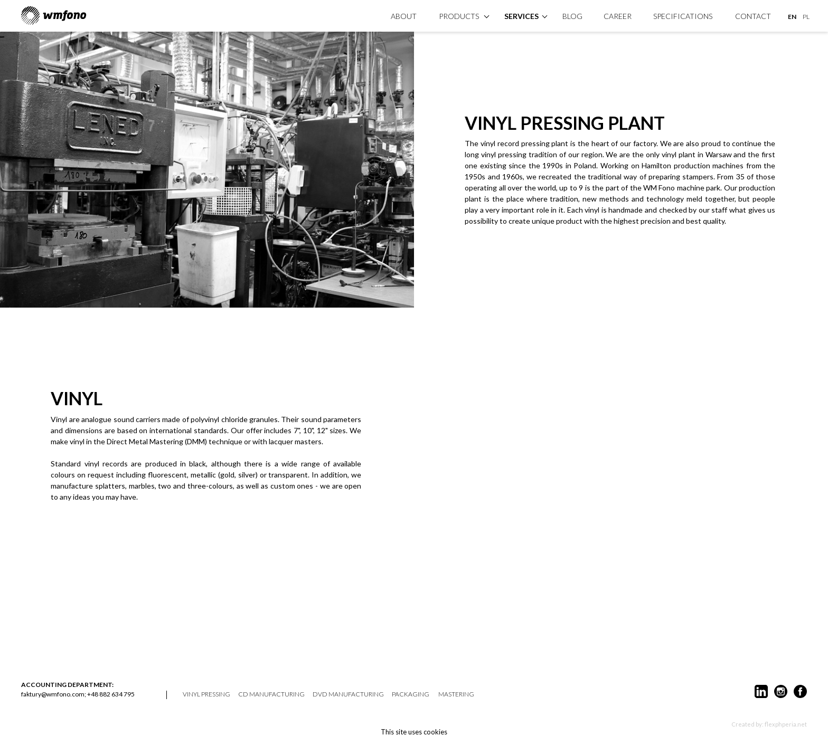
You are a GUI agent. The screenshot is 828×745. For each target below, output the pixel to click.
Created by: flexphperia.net (769, 724)
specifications (682, 16)
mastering (456, 694)
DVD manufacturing (348, 694)
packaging (410, 694)
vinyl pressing (206, 694)
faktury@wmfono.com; (53, 694)
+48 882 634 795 (111, 694)
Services (521, 16)
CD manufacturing (271, 694)
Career (618, 16)
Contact (753, 16)
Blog (572, 16)
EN (792, 17)
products (459, 16)
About (404, 16)
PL (806, 17)
